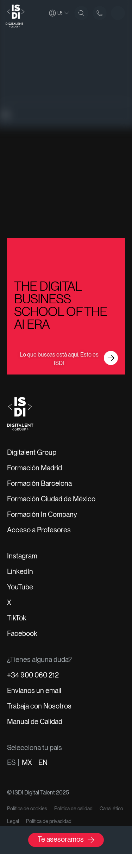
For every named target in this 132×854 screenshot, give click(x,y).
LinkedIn (20, 571)
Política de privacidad (48, 821)
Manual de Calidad (34, 721)
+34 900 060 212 (33, 675)
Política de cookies (27, 808)
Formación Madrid (34, 468)
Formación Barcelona (39, 483)
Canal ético (111, 808)
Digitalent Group (31, 452)
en (43, 762)
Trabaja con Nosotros (39, 706)
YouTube (20, 587)
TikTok (16, 618)
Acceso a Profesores (39, 530)
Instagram (22, 556)
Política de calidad (73, 808)
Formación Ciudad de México (51, 499)
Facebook (22, 633)
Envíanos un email (34, 690)
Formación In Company (42, 514)
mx (27, 762)
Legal (13, 821)
